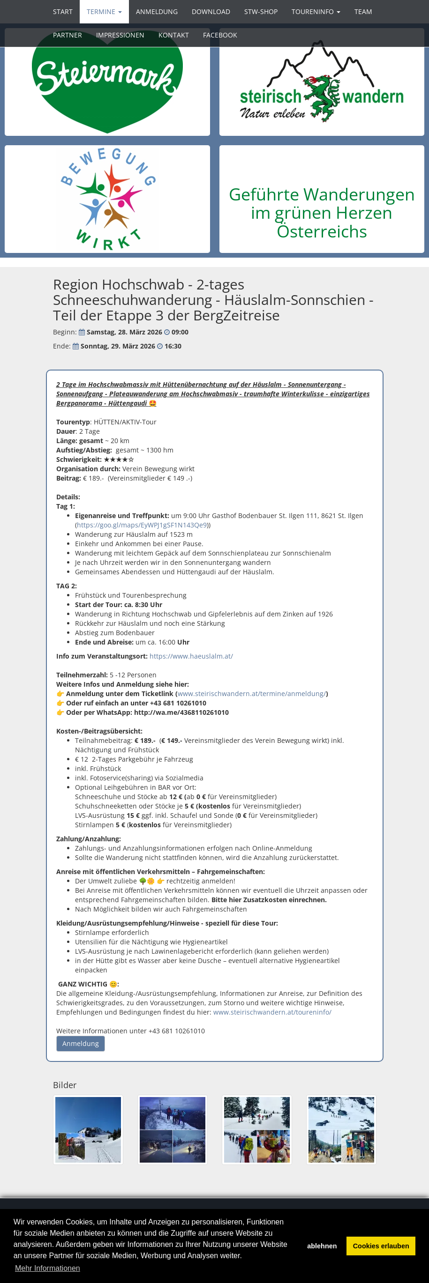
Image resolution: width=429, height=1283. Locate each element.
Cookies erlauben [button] (381, 1246)
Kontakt (173, 34)
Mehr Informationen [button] (47, 1268)
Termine (104, 11)
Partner (67, 34)
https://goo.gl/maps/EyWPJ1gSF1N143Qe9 (142, 524)
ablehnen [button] (322, 1246)
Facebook (220, 34)
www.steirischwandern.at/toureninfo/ (272, 1012)
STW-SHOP (261, 11)
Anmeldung (157, 11)
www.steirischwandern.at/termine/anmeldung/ (252, 693)
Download (211, 11)
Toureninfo (316, 11)
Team (363, 11)
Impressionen (120, 34)
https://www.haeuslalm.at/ (191, 656)
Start (63, 11)
